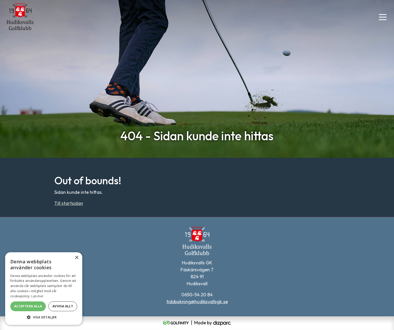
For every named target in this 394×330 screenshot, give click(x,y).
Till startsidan (68, 203)
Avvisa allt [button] (62, 306)
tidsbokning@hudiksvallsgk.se (197, 302)
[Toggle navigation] (382, 17)
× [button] (76, 258)
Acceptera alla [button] (28, 306)
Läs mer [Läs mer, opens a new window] (37, 296)
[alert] (43, 288)
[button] (43, 317)
